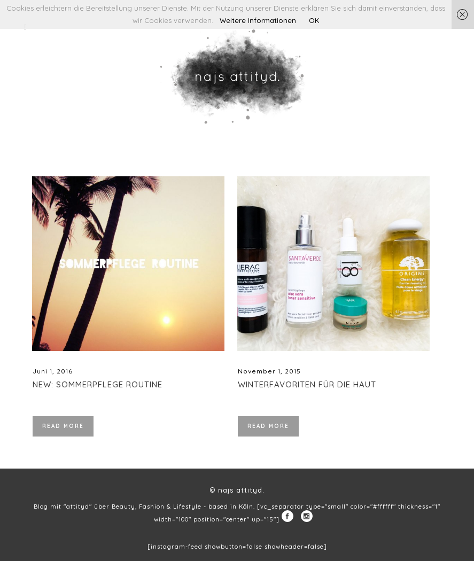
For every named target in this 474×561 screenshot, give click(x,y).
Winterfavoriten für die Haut (307, 384)
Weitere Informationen (258, 20)
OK (314, 20)
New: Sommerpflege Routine (97, 384)
